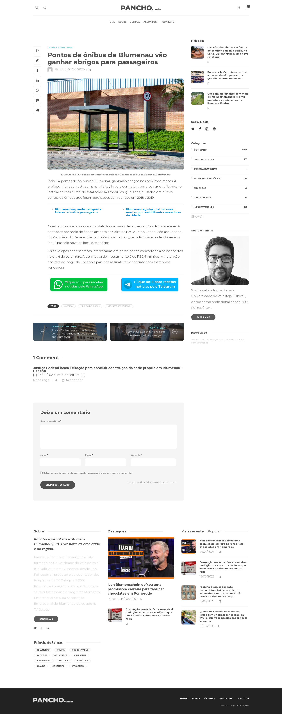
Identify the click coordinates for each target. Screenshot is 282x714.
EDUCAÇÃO (221, 188)
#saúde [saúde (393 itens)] (41, 666)
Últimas (135, 22)
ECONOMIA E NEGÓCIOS (221, 178)
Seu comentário (50, 421)
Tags (53, 306)
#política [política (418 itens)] (82, 661)
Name (44, 455)
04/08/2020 (76, 69)
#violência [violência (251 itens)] (78, 666)
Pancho (61, 69)
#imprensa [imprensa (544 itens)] (80, 655)
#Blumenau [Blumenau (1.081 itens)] (43, 650)
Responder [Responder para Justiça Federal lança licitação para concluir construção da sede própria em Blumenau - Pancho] (74, 380)
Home (111, 22)
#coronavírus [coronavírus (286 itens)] (80, 650)
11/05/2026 (206, 626)
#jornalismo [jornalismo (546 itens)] (44, 661)
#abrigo (68, 306)
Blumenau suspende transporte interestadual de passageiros (145, 333)
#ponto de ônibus (90, 306)
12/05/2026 (206, 601)
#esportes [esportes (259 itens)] (60, 655)
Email (89, 455)
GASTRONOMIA (221, 197)
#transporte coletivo (119, 306)
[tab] (192, 531)
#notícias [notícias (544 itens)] (64, 661)
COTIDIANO (157, 328)
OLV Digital (243, 705)
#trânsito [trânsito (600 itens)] (58, 666)
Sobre (122, 22)
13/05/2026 (128, 599)
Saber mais (203, 317)
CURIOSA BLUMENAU (221, 169)
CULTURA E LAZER (221, 159)
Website (136, 455)
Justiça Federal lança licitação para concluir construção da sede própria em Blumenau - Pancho (107, 369)
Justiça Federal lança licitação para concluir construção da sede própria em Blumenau (74, 333)
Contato (168, 22)
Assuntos (150, 22)
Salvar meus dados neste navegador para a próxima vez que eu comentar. (88, 473)
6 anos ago (41, 380)
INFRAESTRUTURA (60, 47)
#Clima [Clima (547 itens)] (61, 650)
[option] (220, 78)
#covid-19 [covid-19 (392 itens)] (42, 655)
